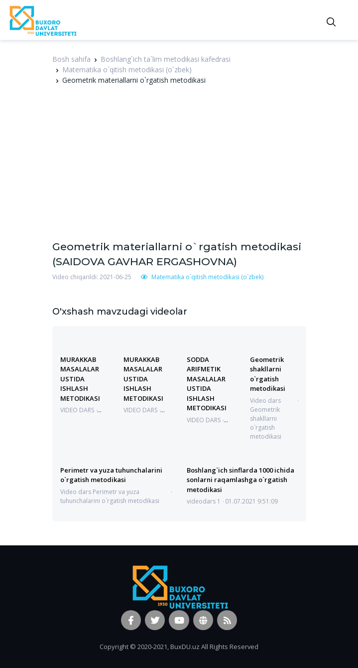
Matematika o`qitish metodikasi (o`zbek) (127, 69)
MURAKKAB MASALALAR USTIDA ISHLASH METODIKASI (80, 379)
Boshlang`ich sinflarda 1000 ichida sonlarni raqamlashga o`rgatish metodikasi (240, 480)
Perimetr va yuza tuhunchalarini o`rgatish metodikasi (111, 475)
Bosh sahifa (71, 59)
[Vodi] (42, 20)
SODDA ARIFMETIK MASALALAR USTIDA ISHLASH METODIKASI (207, 383)
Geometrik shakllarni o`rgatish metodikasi (267, 374)
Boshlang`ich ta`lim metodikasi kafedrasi (166, 59)
